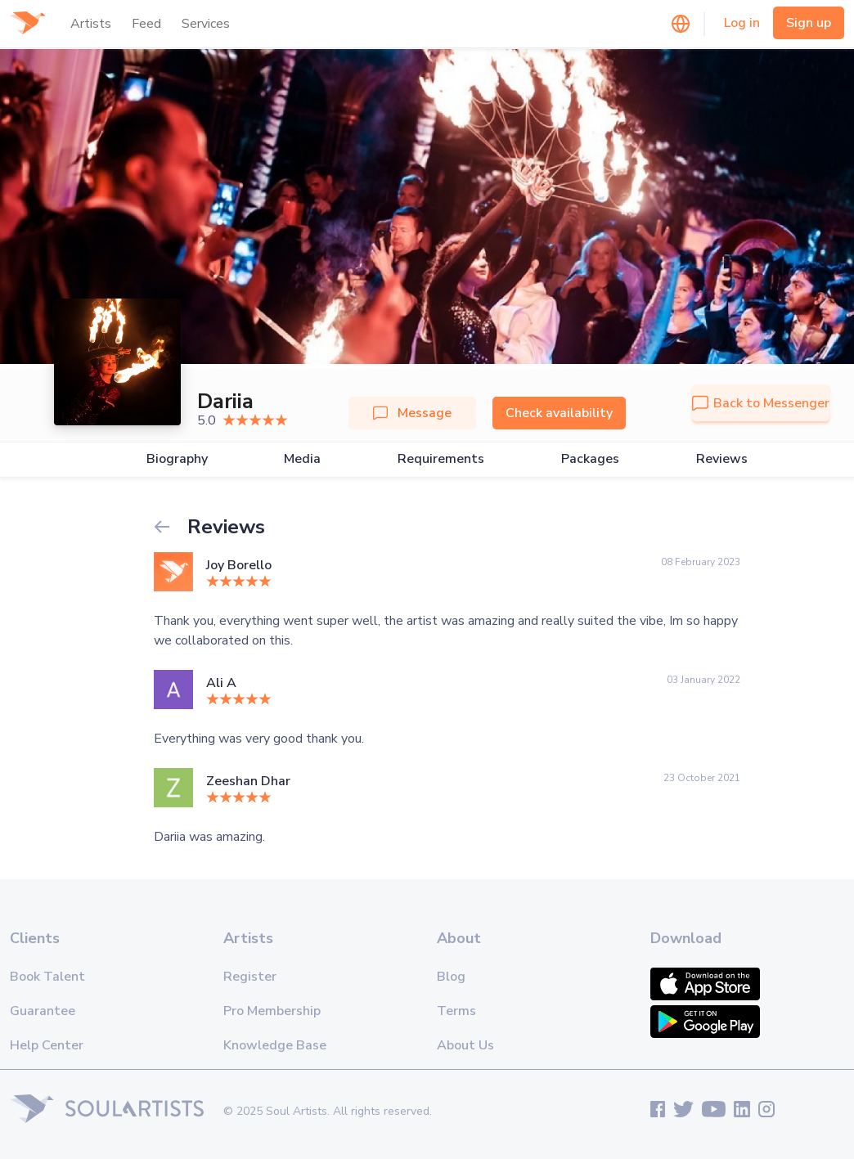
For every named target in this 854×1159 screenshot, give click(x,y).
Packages (590, 459)
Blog (451, 976)
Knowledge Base (274, 1045)
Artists (90, 24)
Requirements (441, 459)
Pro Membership (272, 1011)
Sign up (808, 23)
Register (249, 976)
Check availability (559, 413)
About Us (465, 1045)
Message (412, 413)
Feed (146, 24)
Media (302, 459)
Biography (177, 459)
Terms (456, 1011)
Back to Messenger (760, 403)
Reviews (722, 459)
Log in (742, 23)
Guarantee (42, 1011)
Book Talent (47, 976)
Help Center (46, 1045)
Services (206, 24)
